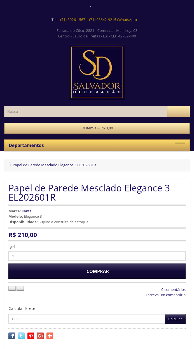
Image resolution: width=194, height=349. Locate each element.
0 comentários (173, 289)
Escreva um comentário (166, 294)
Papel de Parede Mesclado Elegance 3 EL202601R (54, 164)
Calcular (175, 318)
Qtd (11, 246)
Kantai (27, 210)
